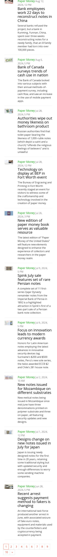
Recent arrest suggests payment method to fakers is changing (34, 499)
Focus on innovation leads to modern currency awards (35, 333)
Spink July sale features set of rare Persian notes (34, 279)
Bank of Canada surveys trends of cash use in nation (33, 70)
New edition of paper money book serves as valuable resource (33, 226)
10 (6, 552)
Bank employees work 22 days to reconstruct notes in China (35, 14)
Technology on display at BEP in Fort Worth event (32, 173)
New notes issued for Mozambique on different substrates (34, 388)
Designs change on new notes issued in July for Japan (34, 443)
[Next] (12, 552)
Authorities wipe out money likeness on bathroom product (35, 122)
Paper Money (26, 59)
